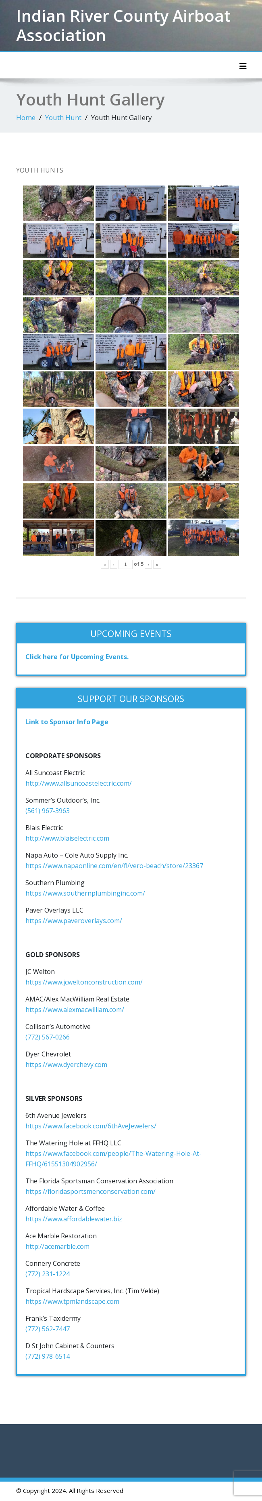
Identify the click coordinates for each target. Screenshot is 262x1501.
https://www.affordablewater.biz (73, 1218)
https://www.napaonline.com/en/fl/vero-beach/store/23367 (114, 865)
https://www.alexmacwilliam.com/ (74, 1009)
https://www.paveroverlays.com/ (73, 920)
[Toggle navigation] (243, 66)
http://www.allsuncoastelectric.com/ (78, 783)
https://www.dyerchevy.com (66, 1064)
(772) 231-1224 (47, 1273)
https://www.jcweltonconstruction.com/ (84, 982)
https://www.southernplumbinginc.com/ (85, 893)
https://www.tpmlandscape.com (72, 1301)
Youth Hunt (63, 117)
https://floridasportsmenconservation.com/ (90, 1191)
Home (25, 117)
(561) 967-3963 (47, 810)
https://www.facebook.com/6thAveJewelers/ (90, 1126)
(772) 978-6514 (47, 1356)
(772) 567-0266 (47, 1037)
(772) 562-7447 (47, 1328)
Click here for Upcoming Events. (77, 656)
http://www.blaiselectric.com (67, 838)
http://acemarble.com (57, 1246)
